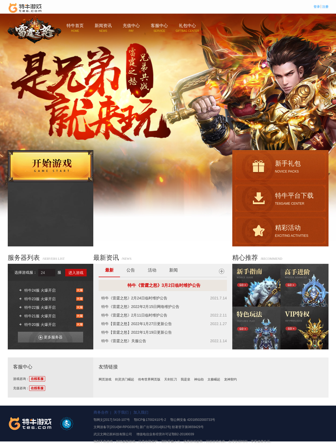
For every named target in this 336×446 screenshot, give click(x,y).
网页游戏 (105, 379)
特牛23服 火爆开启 (40, 299)
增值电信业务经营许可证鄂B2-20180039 (165, 434)
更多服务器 (48, 336)
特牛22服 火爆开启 (40, 307)
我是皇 (185, 379)
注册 (325, 7)
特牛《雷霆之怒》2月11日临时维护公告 (134, 315)
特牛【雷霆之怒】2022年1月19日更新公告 (136, 332)
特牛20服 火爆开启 (40, 324)
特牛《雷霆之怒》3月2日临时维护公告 (164, 285)
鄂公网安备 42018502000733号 (192, 420)
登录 (317, 7)
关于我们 (121, 412)
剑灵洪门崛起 (124, 379)
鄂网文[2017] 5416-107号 (112, 420)
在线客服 (37, 379)
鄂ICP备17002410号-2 (150, 420)
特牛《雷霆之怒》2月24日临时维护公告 (134, 298)
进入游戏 (75, 272)
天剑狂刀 (170, 379)
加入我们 (140, 412)
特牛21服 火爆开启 (40, 316)
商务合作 (101, 412)
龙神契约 (230, 379)
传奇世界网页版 (149, 379)
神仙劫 (199, 379)
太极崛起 (213, 379)
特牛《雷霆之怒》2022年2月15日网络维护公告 (140, 306)
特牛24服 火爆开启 (40, 290)
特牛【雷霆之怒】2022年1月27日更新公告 (136, 324)
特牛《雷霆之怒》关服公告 (123, 341)
